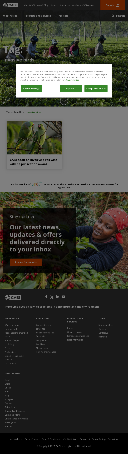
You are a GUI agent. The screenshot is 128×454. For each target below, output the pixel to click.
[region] (64, 81)
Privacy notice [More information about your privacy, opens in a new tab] (72, 80)
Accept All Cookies (96, 88)
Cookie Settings (31, 88)
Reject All (71, 88)
